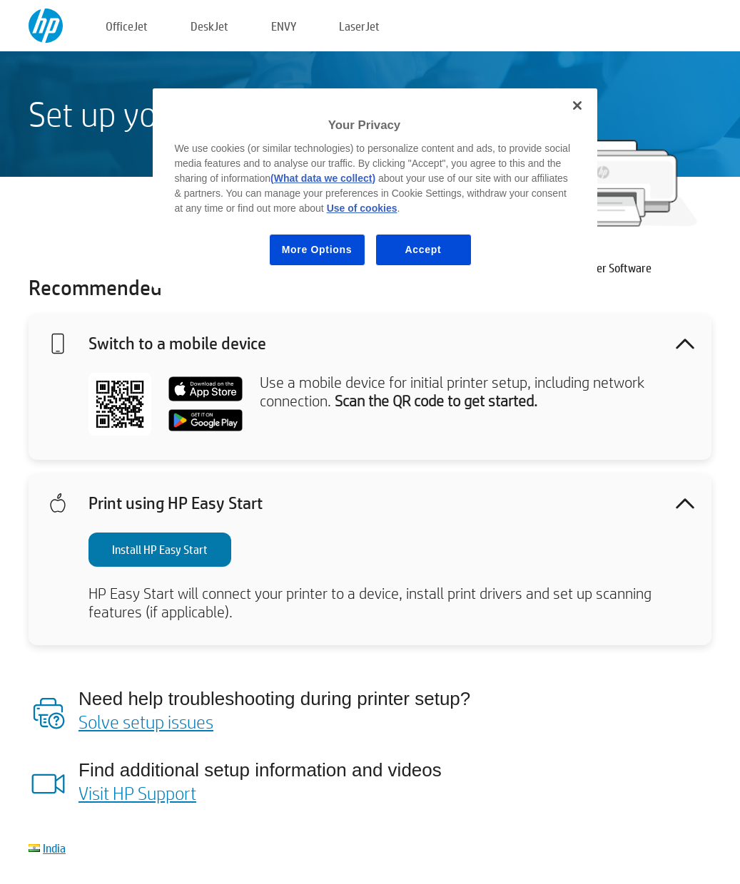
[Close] (577, 105)
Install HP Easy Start (160, 549)
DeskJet (209, 26)
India (54, 848)
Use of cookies (362, 208)
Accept (423, 249)
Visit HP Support (137, 792)
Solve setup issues (145, 721)
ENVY (283, 26)
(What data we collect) (322, 178)
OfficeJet (127, 26)
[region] (375, 188)
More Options (317, 249)
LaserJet (359, 26)
